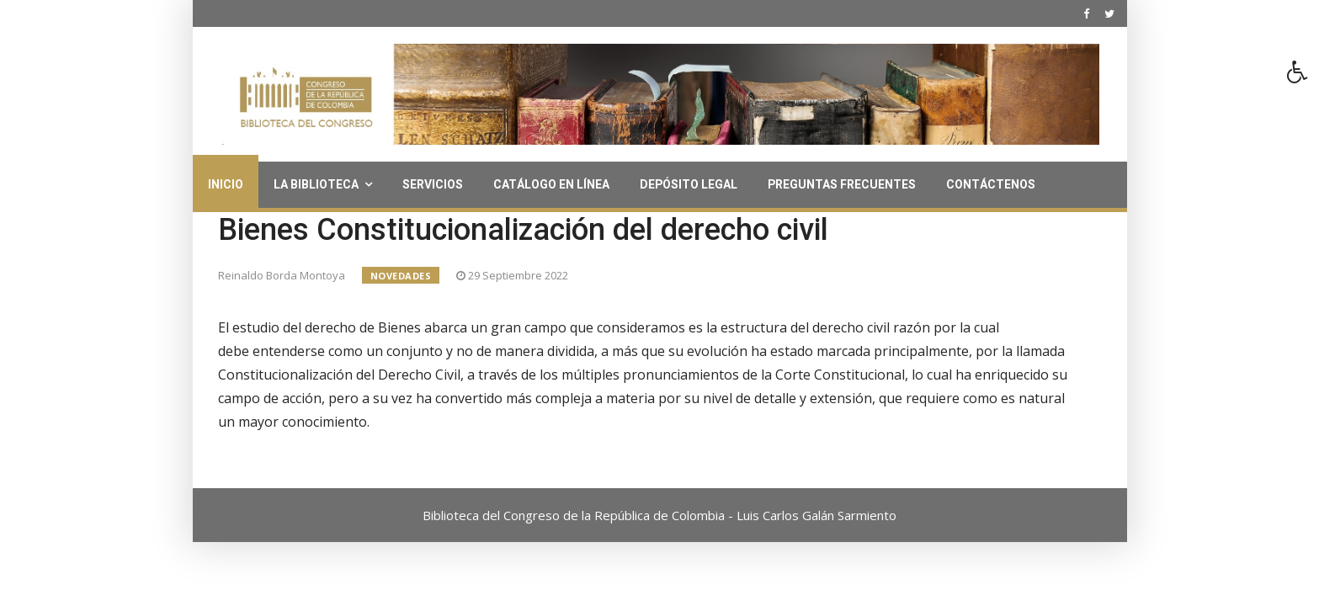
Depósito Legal (688, 185)
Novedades (401, 275)
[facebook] (1086, 13)
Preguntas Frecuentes (842, 185)
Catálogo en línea (551, 185)
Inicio (225, 185)
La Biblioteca (316, 185)
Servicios (432, 185)
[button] (1303, 77)
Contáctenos (990, 185)
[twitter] (1109, 13)
